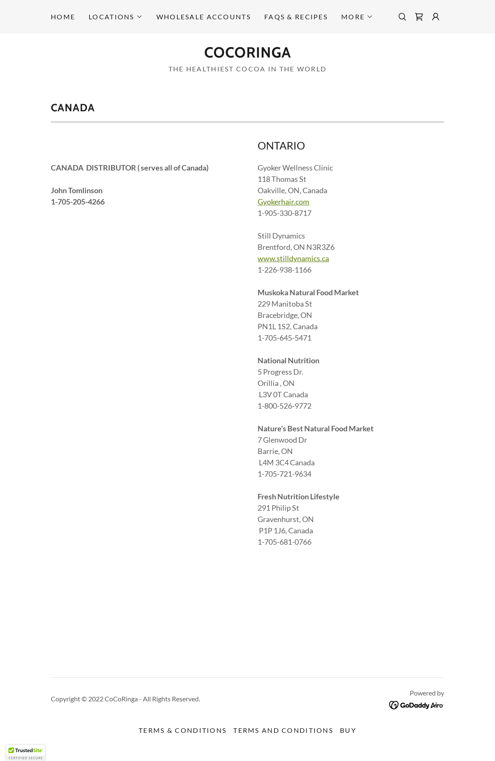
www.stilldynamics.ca (293, 258)
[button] (116, 17)
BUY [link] (348, 730)
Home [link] (63, 17)
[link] (419, 16)
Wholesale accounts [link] (203, 17)
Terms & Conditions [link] (182, 730)
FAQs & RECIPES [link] (296, 17)
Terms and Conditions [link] (283, 730)
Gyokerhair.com (283, 201)
